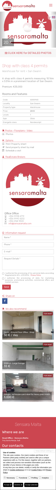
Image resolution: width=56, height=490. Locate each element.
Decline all (18, 485)
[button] (3, 30)
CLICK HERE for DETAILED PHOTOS (28, 53)
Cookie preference (17, 470)
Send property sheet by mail (18, 147)
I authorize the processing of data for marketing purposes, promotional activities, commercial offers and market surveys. (28, 280)
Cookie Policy (36, 470)
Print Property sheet (14, 144)
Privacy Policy (36, 275)
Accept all (7, 485)
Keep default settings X (45, 451)
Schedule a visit (11, 150)
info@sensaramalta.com (20, 223)
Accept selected (31, 485)
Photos (7, 134)
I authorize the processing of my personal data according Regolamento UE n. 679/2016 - (28, 274)
